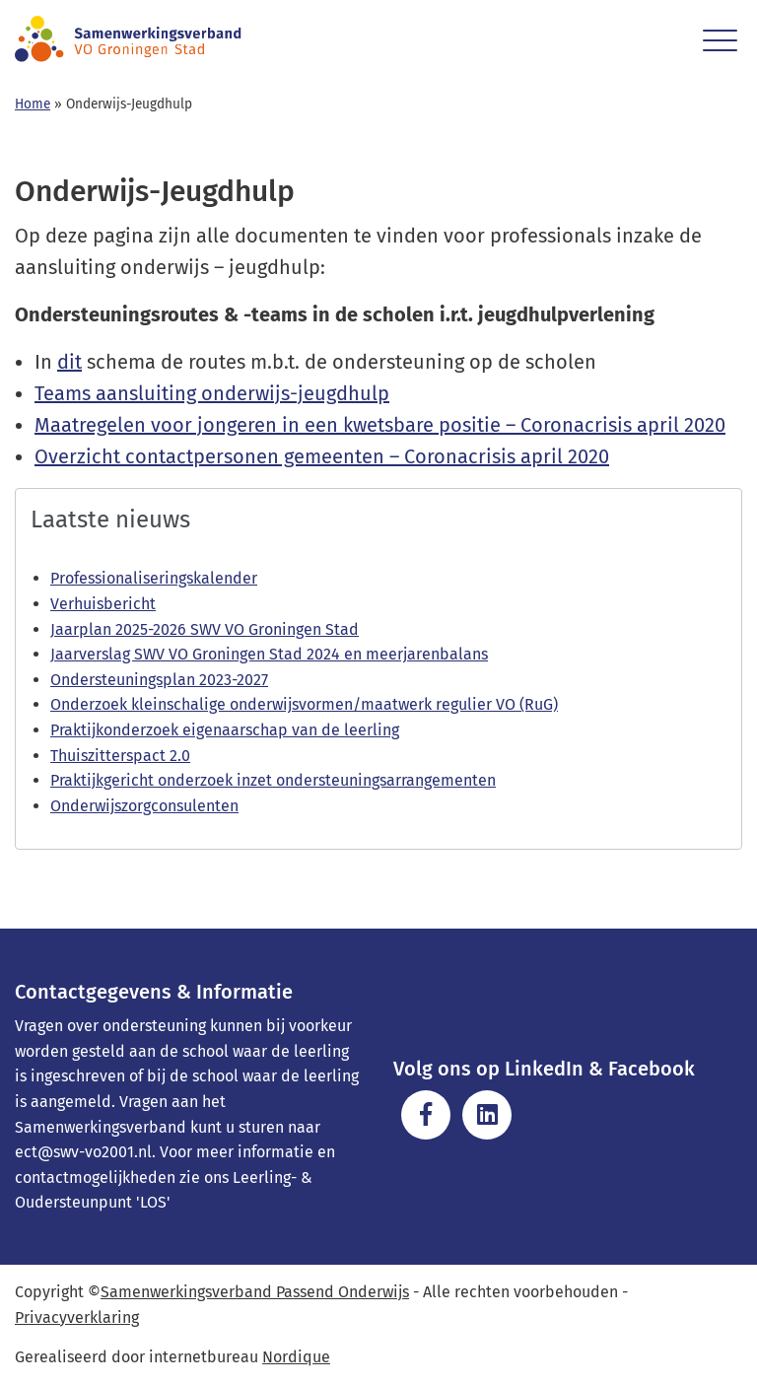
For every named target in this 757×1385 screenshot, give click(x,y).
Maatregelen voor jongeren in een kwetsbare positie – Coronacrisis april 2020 (379, 425)
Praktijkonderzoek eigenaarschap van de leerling (224, 730)
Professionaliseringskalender (153, 578)
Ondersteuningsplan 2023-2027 (159, 679)
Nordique (296, 1357)
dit (69, 362)
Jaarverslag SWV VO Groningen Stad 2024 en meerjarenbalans (269, 654)
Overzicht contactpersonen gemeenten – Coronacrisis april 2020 (321, 456)
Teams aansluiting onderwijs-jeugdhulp (211, 393)
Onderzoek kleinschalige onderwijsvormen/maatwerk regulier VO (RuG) (304, 704)
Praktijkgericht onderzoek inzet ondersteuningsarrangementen (273, 780)
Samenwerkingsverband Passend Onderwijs (255, 1291)
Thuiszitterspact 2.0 (120, 755)
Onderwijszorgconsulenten (144, 805)
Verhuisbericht (103, 603)
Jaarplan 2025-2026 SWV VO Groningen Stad (204, 629)
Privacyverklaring (77, 1317)
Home (32, 104)
